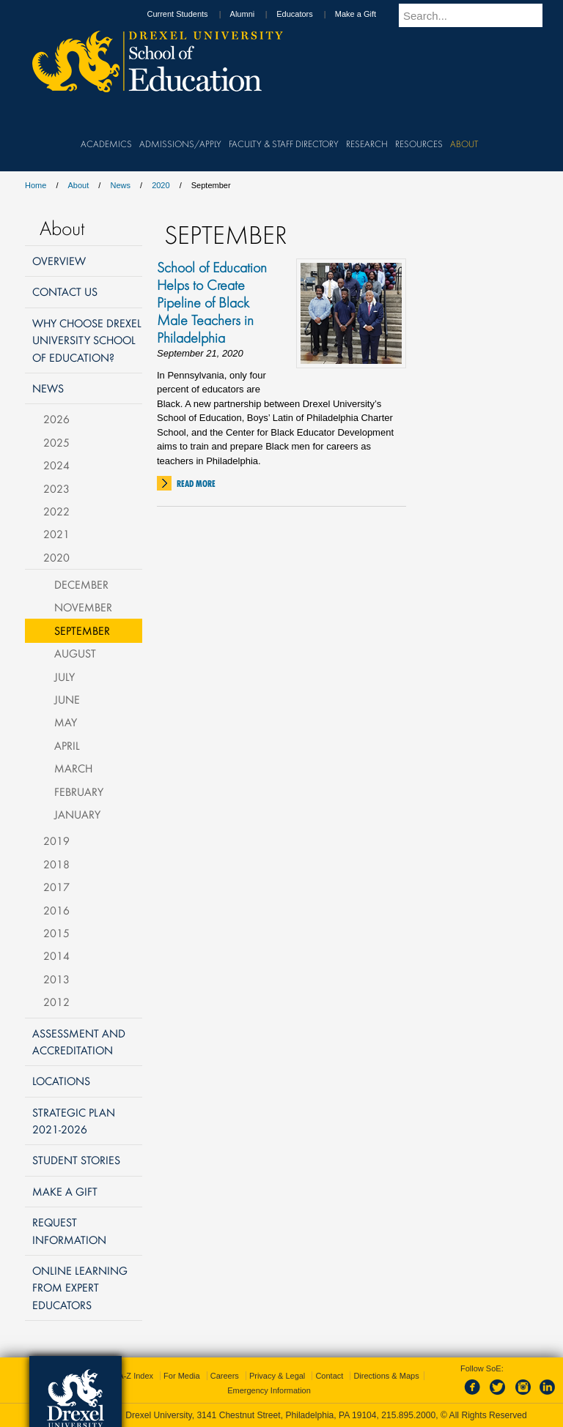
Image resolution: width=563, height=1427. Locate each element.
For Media (181, 1375)
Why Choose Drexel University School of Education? (86, 340)
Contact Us (64, 291)
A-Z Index (135, 1375)
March (73, 768)
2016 (56, 910)
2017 (56, 886)
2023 (56, 488)
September (82, 630)
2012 (56, 1001)
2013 (56, 979)
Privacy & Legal (277, 1375)
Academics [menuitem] (106, 143)
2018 (56, 864)
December (81, 584)
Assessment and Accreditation (78, 1041)
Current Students (191, 14)
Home (35, 185)
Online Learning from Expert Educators (80, 1287)
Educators (308, 14)
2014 (56, 955)
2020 (160, 185)
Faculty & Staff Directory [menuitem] (284, 143)
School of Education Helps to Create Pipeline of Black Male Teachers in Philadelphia (212, 302)
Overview (59, 260)
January (77, 814)
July (64, 676)
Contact (329, 1375)
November (83, 607)
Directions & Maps (386, 1375)
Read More (196, 483)
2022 (56, 511)
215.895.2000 (408, 1415)
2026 (56, 418)
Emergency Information (269, 1390)
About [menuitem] (464, 143)
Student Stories (76, 1159)
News (120, 185)
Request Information (69, 1230)
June (67, 699)
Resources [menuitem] (419, 143)
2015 (56, 932)
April (67, 745)
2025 (56, 442)
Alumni (256, 14)
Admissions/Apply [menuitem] (180, 143)
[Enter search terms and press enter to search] (479, 15)
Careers (224, 1375)
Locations (61, 1080)
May (65, 722)
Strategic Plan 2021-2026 (73, 1120)
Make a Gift (369, 14)
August (75, 653)
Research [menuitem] (367, 143)
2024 (56, 465)
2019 (56, 840)
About (78, 185)
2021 (56, 533)
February (78, 791)
